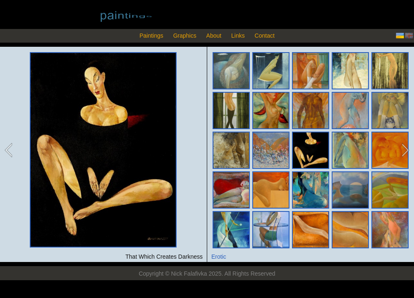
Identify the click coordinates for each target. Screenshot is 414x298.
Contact (265, 35)
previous (9, 150)
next (404, 150)
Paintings (151, 35)
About (214, 35)
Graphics (184, 35)
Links (238, 35)
